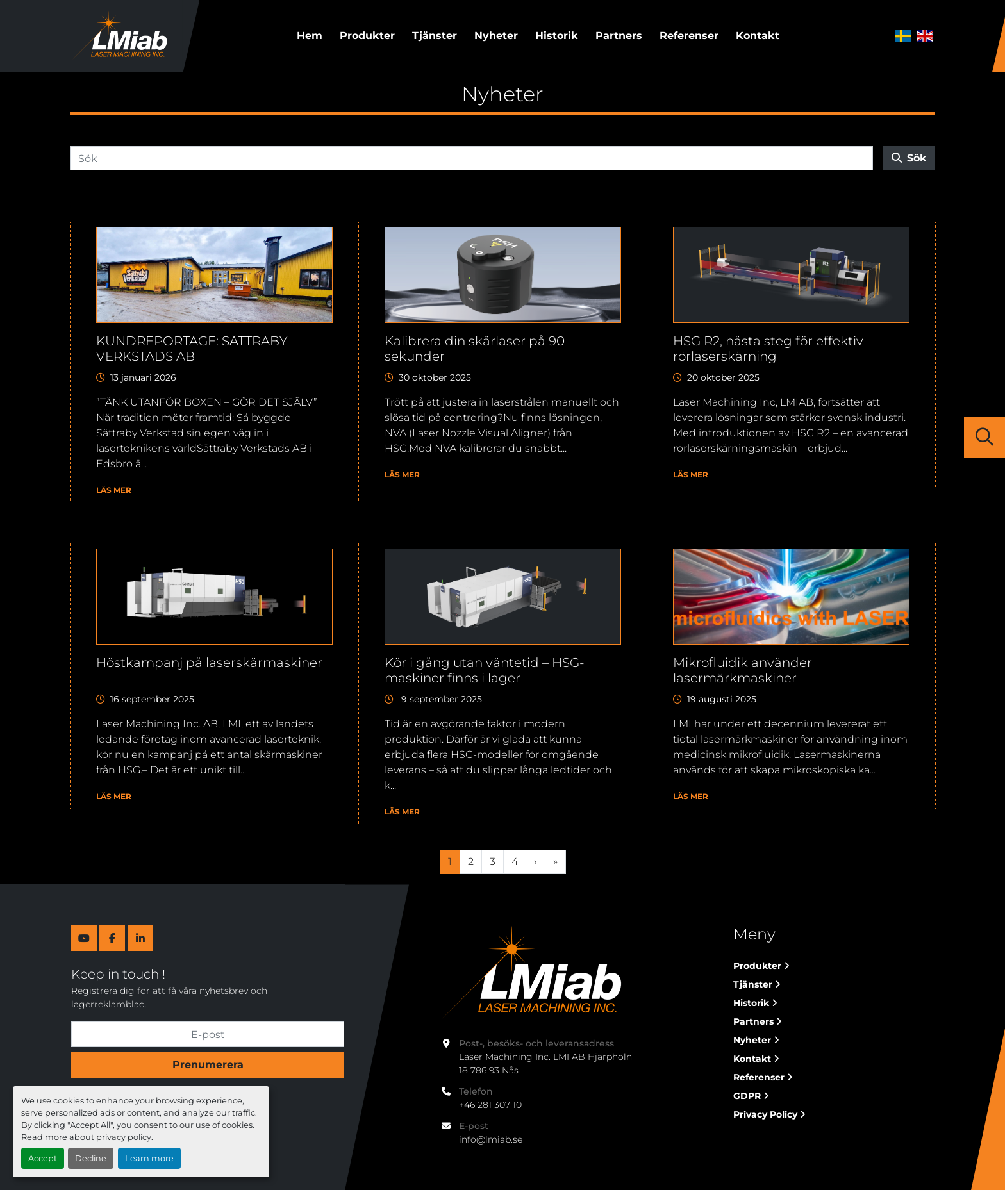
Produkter (367, 35)
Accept (42, 1158)
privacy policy (123, 1137)
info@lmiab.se (490, 1139)
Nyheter (496, 35)
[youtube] (84, 938)
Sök (909, 158)
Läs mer (113, 490)
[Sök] (471, 158)
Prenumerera (208, 1065)
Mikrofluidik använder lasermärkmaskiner (742, 670)
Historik (556, 35)
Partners (618, 35)
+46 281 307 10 (490, 1105)
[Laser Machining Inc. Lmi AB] (530, 973)
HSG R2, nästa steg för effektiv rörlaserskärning (768, 348)
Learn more (149, 1158)
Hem (309, 35)
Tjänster (434, 35)
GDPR (747, 1096)
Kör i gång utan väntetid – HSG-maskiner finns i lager (485, 670)
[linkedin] (140, 938)
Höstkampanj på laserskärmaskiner (209, 662)
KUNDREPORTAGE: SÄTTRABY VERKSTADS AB (192, 348)
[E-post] (207, 1034)
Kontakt (757, 35)
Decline (90, 1158)
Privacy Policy (765, 1114)
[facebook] (112, 938)
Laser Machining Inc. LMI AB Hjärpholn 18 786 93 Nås (547, 1063)
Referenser (689, 35)
